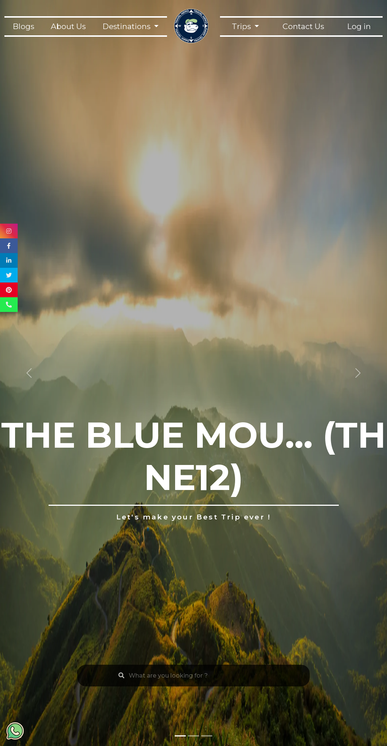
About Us (68, 26)
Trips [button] (242, 26)
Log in (359, 26)
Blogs (23, 26)
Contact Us (303, 26)
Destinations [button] (127, 26)
